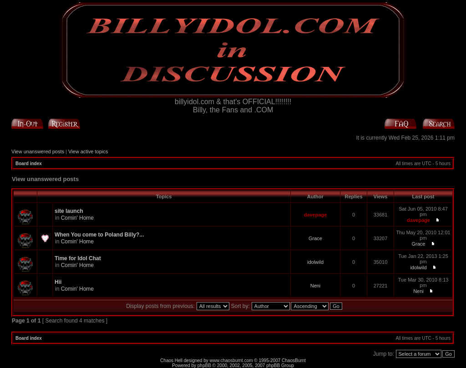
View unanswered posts (37, 151)
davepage (315, 214)
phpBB (204, 365)
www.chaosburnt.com (231, 360)
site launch (69, 211)
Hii (58, 282)
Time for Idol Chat (78, 258)
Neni (315, 285)
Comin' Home (77, 218)
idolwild (315, 262)
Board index (28, 163)
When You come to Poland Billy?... (99, 235)
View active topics (88, 151)
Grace (315, 238)
